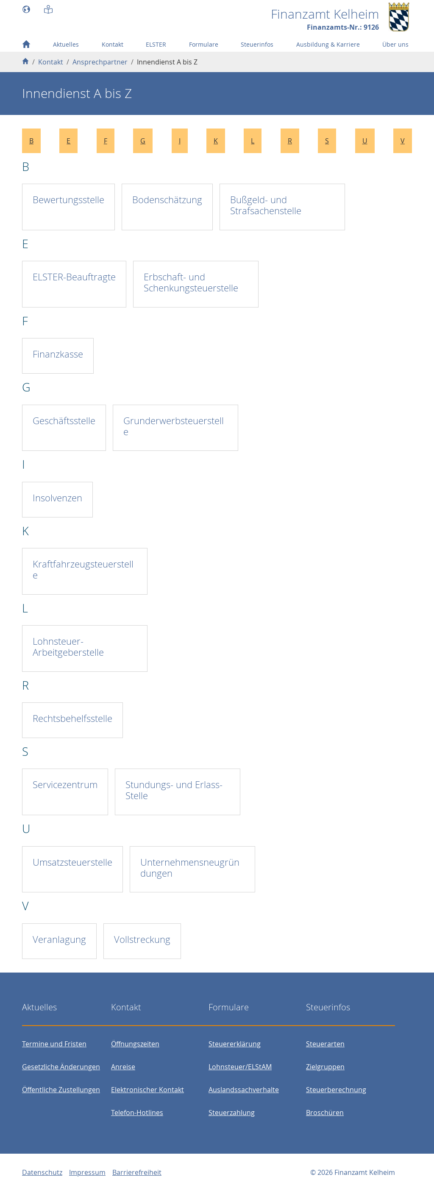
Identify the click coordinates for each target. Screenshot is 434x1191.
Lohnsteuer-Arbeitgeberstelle (68, 646)
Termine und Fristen (54, 1043)
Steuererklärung (235, 1043)
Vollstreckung (142, 939)
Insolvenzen (57, 498)
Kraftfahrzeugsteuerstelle (83, 569)
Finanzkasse (58, 354)
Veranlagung (59, 939)
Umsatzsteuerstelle (72, 862)
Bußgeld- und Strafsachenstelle (265, 205)
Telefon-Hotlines (137, 1112)
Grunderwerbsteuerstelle (173, 426)
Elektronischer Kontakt (147, 1089)
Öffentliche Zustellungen (61, 1089)
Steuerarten (325, 1043)
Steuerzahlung (232, 1112)
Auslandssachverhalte (244, 1089)
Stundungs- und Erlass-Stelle (174, 790)
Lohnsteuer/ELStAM (240, 1066)
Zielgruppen (325, 1066)
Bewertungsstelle (68, 199)
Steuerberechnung (336, 1089)
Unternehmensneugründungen (189, 867)
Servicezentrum (65, 784)
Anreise (123, 1066)
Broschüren (325, 1112)
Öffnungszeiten (135, 1043)
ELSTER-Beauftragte (74, 277)
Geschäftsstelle (64, 420)
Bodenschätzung (167, 199)
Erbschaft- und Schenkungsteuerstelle (191, 282)
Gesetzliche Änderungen (61, 1066)
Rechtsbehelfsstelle (72, 718)
